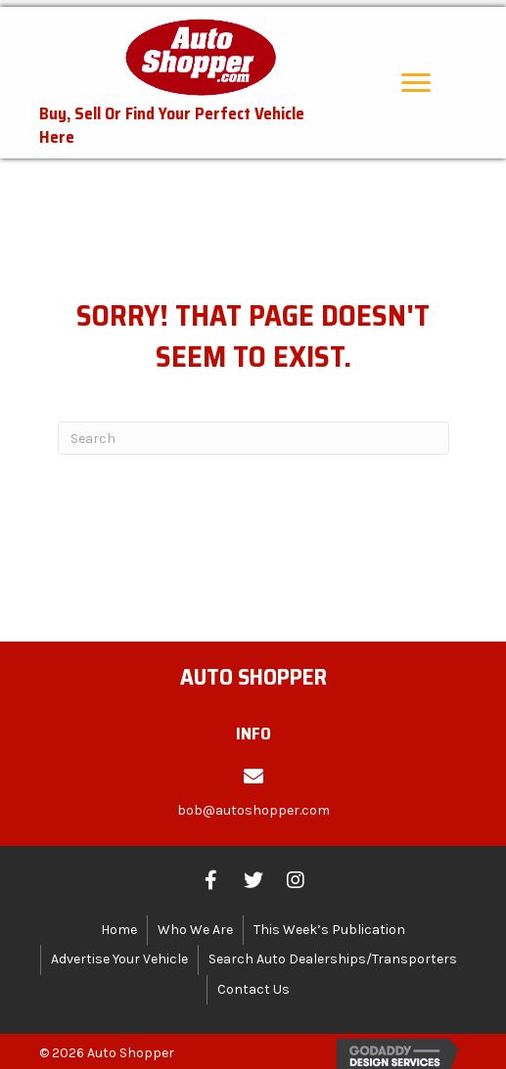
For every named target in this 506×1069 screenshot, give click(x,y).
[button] (416, 76)
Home (119, 922)
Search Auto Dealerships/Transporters (332, 953)
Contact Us (253, 982)
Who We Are (195, 922)
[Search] (253, 432)
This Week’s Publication (329, 922)
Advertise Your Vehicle (119, 953)
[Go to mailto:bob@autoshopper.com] (253, 794)
